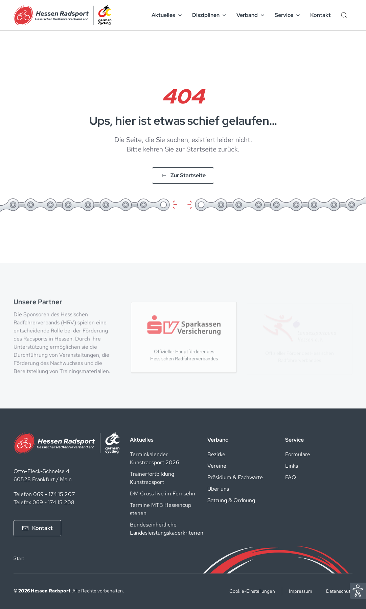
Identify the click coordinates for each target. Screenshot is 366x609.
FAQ (290, 477)
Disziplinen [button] (209, 15)
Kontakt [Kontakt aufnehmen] (37, 528)
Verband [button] (250, 15)
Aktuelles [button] (167, 15)
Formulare (297, 454)
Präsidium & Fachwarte (235, 477)
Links (291, 465)
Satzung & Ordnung (231, 500)
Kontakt (320, 15)
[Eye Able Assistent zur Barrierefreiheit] (358, 590)
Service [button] (287, 15)
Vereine (216, 465)
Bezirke (216, 454)
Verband (218, 439)
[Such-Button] (344, 15)
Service (294, 439)
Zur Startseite (183, 175)
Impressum (300, 591)
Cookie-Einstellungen (252, 591)
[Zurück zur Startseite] (63, 15)
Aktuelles (142, 439)
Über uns (218, 488)
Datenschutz (339, 591)
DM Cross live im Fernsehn (162, 493)
